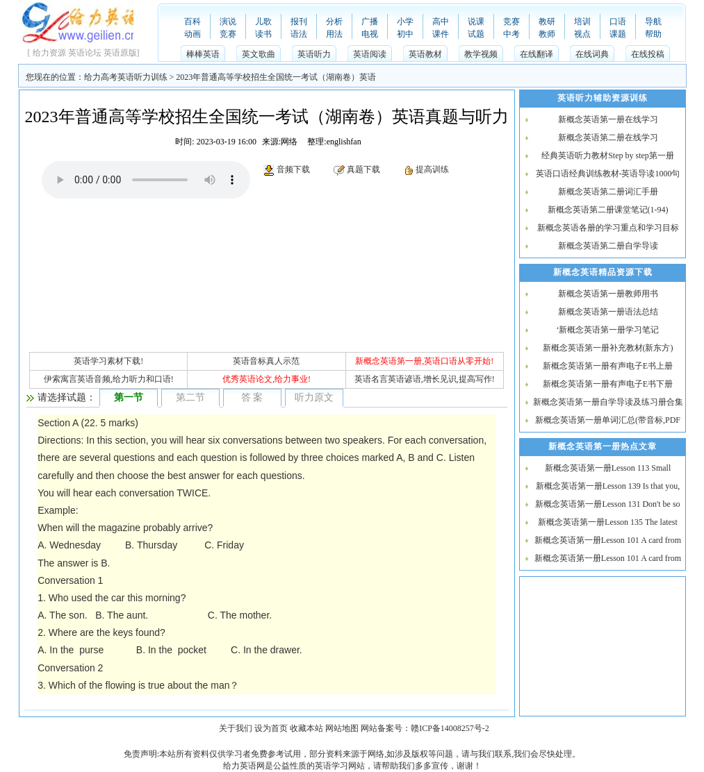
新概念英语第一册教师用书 (608, 294)
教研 (547, 21)
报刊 (298, 21)
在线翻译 (536, 54)
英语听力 (314, 54)
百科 (192, 21)
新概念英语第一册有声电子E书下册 (608, 384)
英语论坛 (84, 53)
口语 (617, 21)
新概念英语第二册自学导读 (608, 246)
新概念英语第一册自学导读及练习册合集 (608, 402)
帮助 (653, 34)
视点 (582, 34)
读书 (263, 34)
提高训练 (432, 169)
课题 (617, 34)
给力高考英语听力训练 (125, 77)
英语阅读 (369, 54)
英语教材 (425, 54)
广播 (369, 21)
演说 (228, 21)
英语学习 (331, 766)
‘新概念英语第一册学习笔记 (608, 330)
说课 (476, 21)
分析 (334, 21)
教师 (547, 34)
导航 (653, 21)
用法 (334, 34)
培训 (582, 21)
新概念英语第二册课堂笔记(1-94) (608, 210)
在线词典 (592, 54)
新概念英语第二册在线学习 (608, 137)
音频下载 (293, 169)
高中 (440, 21)
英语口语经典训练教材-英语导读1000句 (608, 173)
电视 (369, 34)
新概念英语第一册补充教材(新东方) (608, 348)
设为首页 (271, 728)
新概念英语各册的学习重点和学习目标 (608, 228)
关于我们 (235, 728)
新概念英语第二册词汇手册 (608, 191)
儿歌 (263, 21)
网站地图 (342, 728)
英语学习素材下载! (108, 361)
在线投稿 (647, 54)
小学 (405, 21)
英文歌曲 (258, 54)
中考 (511, 34)
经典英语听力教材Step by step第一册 (607, 155)
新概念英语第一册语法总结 (608, 312)
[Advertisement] (146, 265)
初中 (405, 34)
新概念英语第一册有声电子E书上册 (608, 366)
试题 (476, 34)
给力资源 (49, 53)
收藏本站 (306, 728)
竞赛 (228, 34)
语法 (298, 34)
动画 (192, 34)
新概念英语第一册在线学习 (608, 119)
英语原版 (120, 53)
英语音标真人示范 (266, 361)
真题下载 (363, 169)
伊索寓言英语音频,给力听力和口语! (109, 379)
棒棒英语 (203, 54)
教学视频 (481, 54)
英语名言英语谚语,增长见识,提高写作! (424, 379)
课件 (440, 34)
